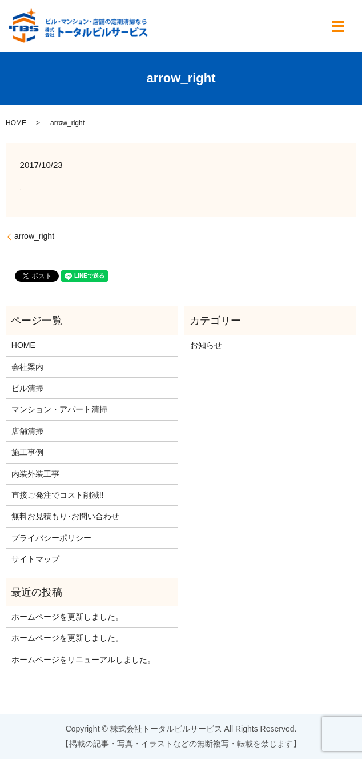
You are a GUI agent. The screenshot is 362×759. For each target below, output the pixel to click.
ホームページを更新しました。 (67, 616)
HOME (16, 123)
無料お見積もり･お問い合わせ (65, 516)
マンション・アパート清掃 (59, 409)
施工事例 (27, 452)
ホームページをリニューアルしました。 (83, 659)
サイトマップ (35, 559)
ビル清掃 (27, 388)
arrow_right (34, 236)
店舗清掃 (27, 431)
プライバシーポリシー (51, 537)
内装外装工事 (35, 473)
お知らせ (206, 345)
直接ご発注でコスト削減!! (57, 495)
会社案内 (27, 366)
